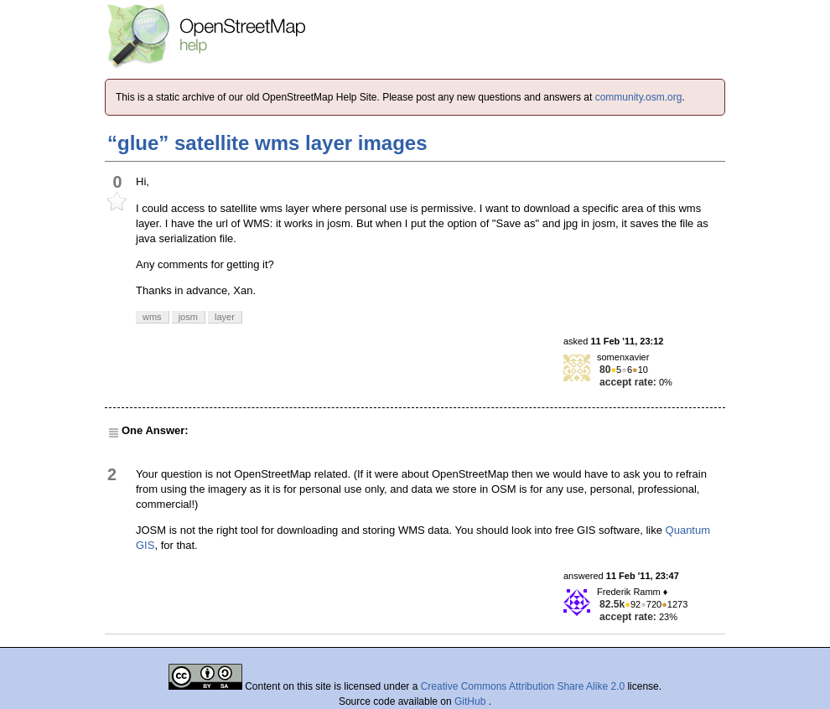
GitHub (471, 701)
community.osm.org (638, 97)
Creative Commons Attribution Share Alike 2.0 (523, 686)
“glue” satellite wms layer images (267, 143)
